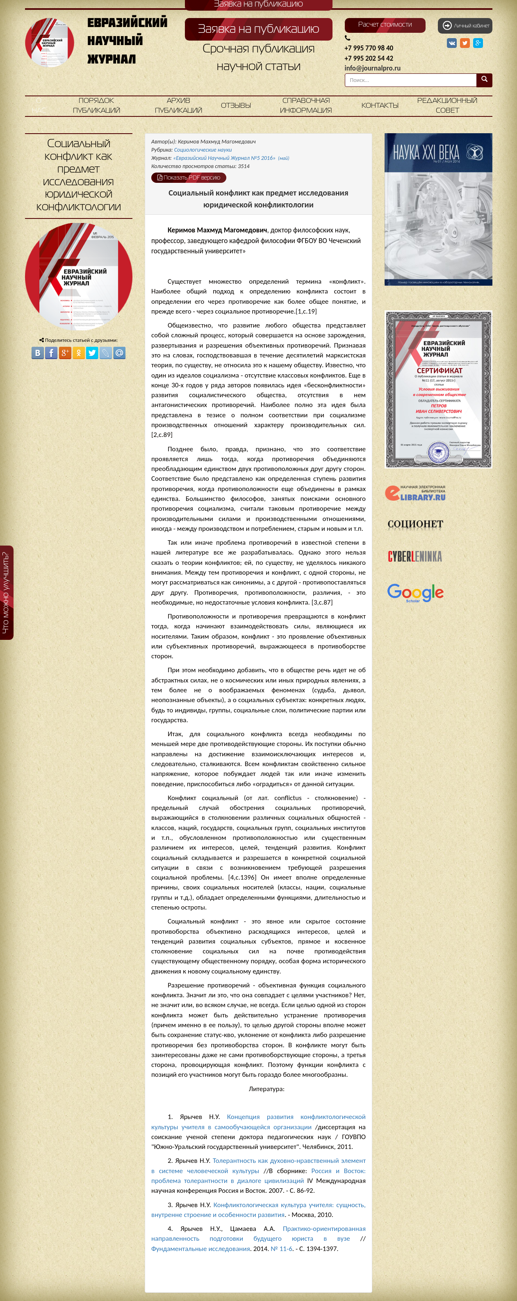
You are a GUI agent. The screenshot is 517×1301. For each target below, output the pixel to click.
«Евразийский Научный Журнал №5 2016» (231, 158)
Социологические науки (203, 149)
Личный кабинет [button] (466, 25)
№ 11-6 (281, 1248)
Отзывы (236, 106)
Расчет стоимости (385, 25)
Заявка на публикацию (258, 29)
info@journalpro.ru (373, 68)
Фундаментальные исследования (200, 1248)
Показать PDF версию (188, 177)
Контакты (380, 106)
